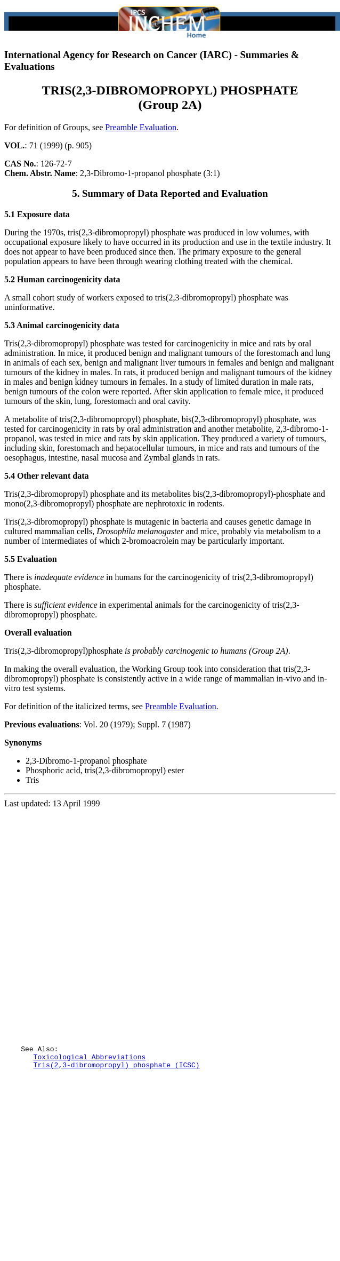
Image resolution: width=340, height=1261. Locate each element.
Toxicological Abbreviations (90, 1103)
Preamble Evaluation (140, 127)
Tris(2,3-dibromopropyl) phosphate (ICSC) (117, 1112)
